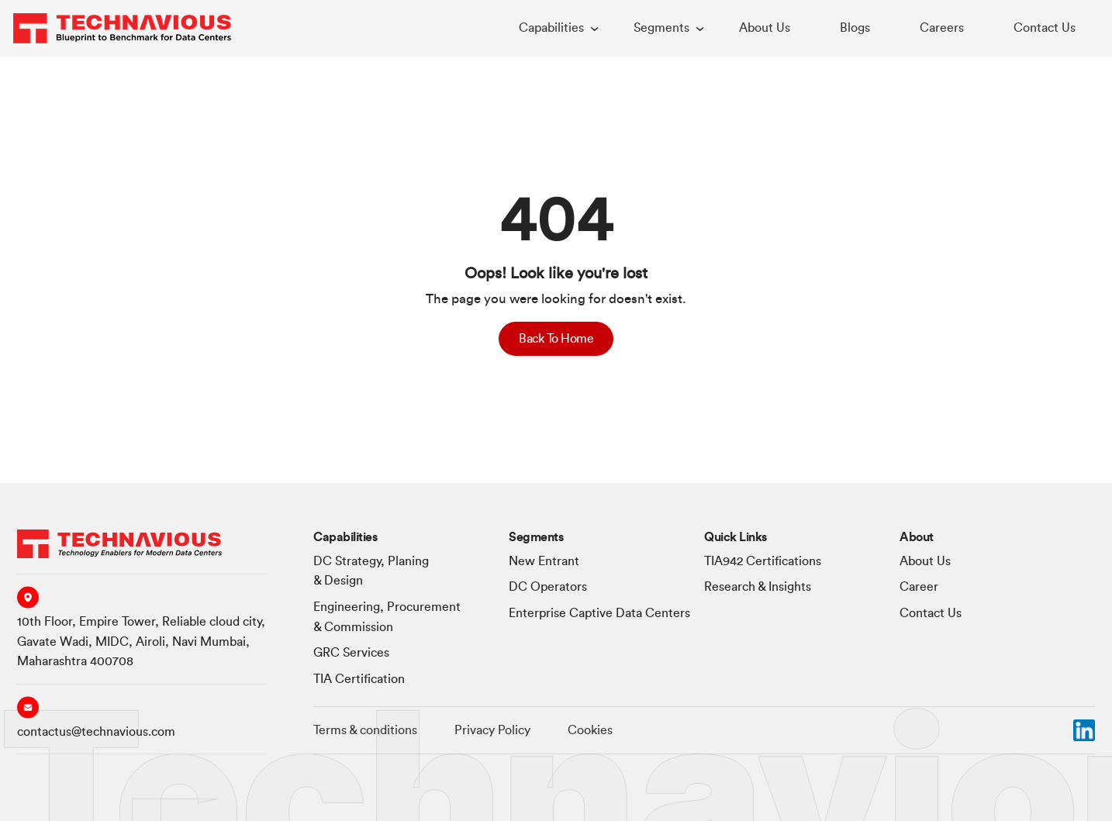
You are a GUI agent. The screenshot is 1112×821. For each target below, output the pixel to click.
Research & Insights (757, 587)
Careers (942, 28)
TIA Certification (359, 679)
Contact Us (1045, 28)
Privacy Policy (492, 730)
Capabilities (551, 28)
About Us (764, 28)
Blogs (855, 28)
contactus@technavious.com (96, 732)
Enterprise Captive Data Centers (599, 613)
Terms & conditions (365, 730)
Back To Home (556, 339)
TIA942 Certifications (762, 561)
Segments (661, 28)
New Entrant (544, 561)
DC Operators (548, 587)
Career (919, 587)
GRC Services (351, 653)
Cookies (590, 730)
